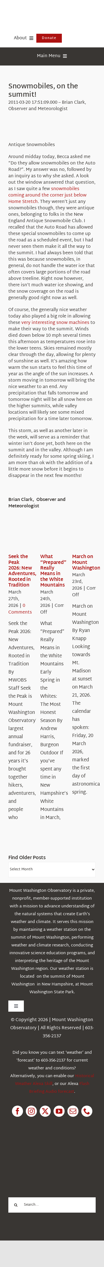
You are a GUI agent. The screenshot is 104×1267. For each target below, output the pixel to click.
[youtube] (59, 1111)
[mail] (72, 1111)
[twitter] (45, 1111)
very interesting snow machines (55, 323)
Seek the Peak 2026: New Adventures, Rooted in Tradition (22, 571)
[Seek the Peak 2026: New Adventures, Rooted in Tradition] (28, 537)
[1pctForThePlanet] (47, 1148)
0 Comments (20, 609)
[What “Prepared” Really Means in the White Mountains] (60, 537)
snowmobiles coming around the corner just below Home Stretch (47, 195)
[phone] (86, 1111)
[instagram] (31, 1111)
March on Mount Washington (86, 563)
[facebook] (17, 1111)
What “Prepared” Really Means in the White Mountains (53, 571)
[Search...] (52, 1205)
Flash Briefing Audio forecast (59, 1088)
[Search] (16, 1205)
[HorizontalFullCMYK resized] (50, 10)
